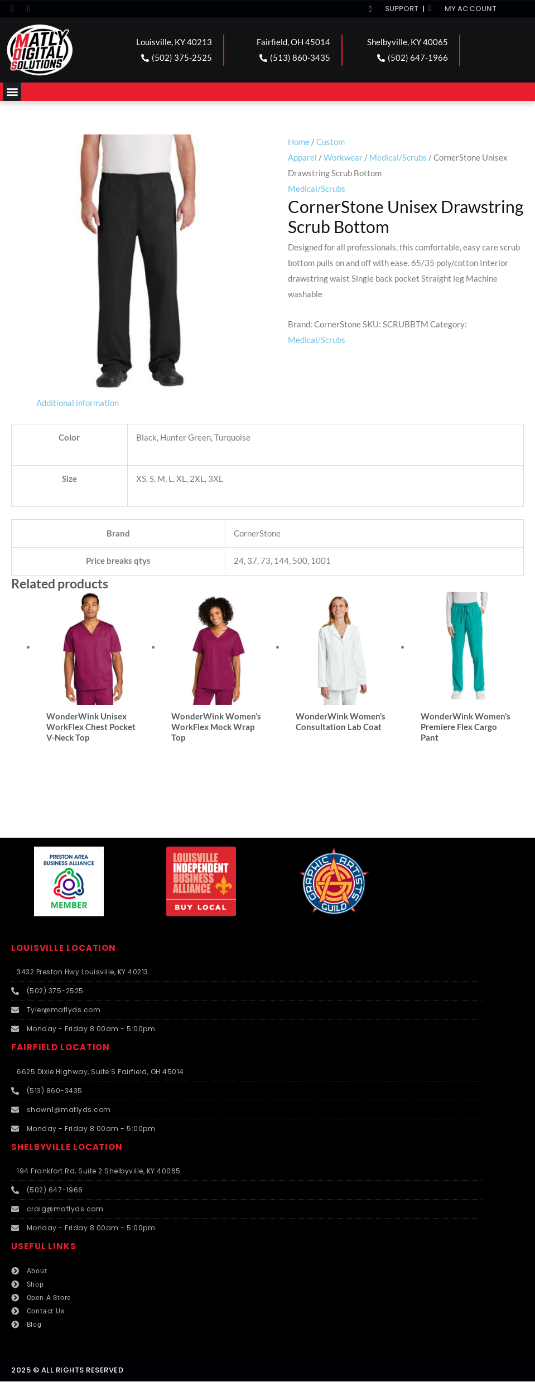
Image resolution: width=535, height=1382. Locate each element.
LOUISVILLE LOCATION (63, 948)
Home (299, 142)
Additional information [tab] (77, 403)
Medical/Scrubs (398, 157)
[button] (12, 92)
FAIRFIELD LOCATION (60, 1048)
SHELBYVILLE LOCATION (67, 1147)
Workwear (343, 157)
